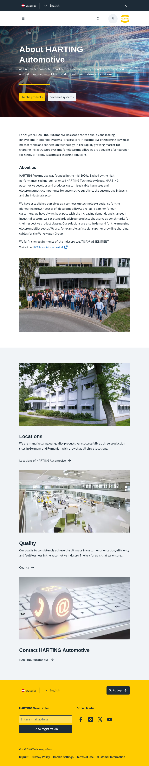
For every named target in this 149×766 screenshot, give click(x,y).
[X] (100, 719)
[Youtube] (110, 719)
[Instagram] (91, 719)
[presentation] (51, 6)
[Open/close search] (98, 19)
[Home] (26, 32)
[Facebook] (81, 719)
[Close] (126, 6)
